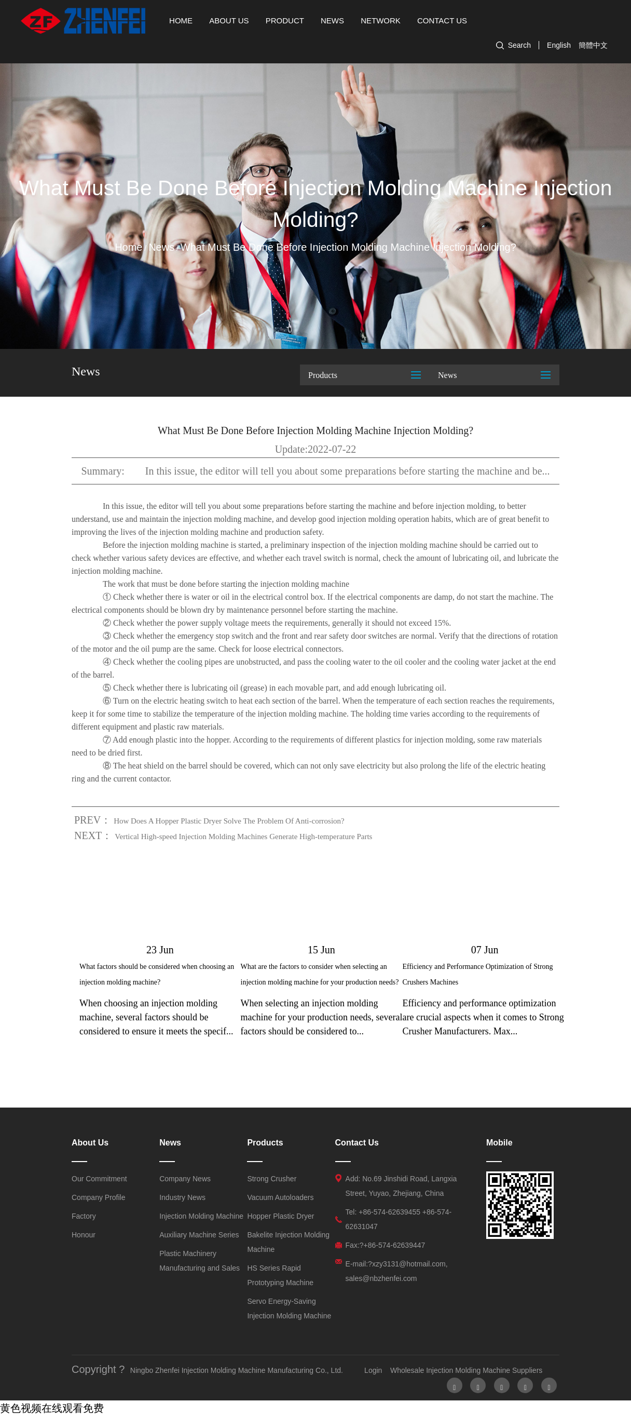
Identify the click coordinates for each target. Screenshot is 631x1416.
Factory (84, 1216)
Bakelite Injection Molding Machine (288, 1242)
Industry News (182, 1197)
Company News (185, 1179)
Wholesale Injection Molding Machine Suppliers (466, 1370)
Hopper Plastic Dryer (280, 1216)
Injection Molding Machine (201, 1216)
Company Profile (99, 1197)
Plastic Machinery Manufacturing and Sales (199, 1260)
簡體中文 (593, 45)
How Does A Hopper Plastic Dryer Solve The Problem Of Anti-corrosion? (229, 821)
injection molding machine (302, 713)
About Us (229, 20)
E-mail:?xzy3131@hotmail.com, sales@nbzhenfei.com (397, 1271)
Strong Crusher (271, 1179)
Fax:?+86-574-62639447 (386, 1245)
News (332, 20)
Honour (83, 1235)
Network (381, 20)
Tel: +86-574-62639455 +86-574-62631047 (399, 1219)
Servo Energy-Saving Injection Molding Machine (289, 1308)
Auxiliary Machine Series (199, 1235)
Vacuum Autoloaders (280, 1197)
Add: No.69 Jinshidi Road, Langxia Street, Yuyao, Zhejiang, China (401, 1186)
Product (285, 20)
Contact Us (442, 20)
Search (519, 45)
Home (181, 20)
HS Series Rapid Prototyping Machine (280, 1275)
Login (373, 1370)
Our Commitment (99, 1179)
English (559, 45)
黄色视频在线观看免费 (52, 1408)
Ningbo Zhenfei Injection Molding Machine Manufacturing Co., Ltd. (236, 1370)
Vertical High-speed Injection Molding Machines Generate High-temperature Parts (243, 836)
